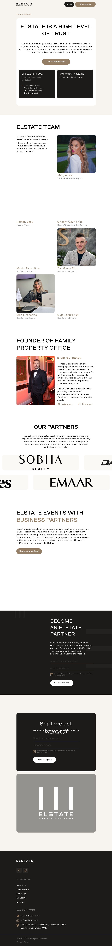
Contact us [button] (85, 4)
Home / (20, 14)
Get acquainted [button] (56, 62)
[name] (71, 661)
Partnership (22, 890)
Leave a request (61, 683)
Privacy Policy (23, 942)
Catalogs (21, 894)
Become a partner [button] (29, 551)
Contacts (21, 898)
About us (21, 886)
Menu (69, 4)
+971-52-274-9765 (30, 916)
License (20, 902)
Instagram (66, 404)
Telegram (87, 404)
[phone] (71, 668)
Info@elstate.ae (29, 920)
